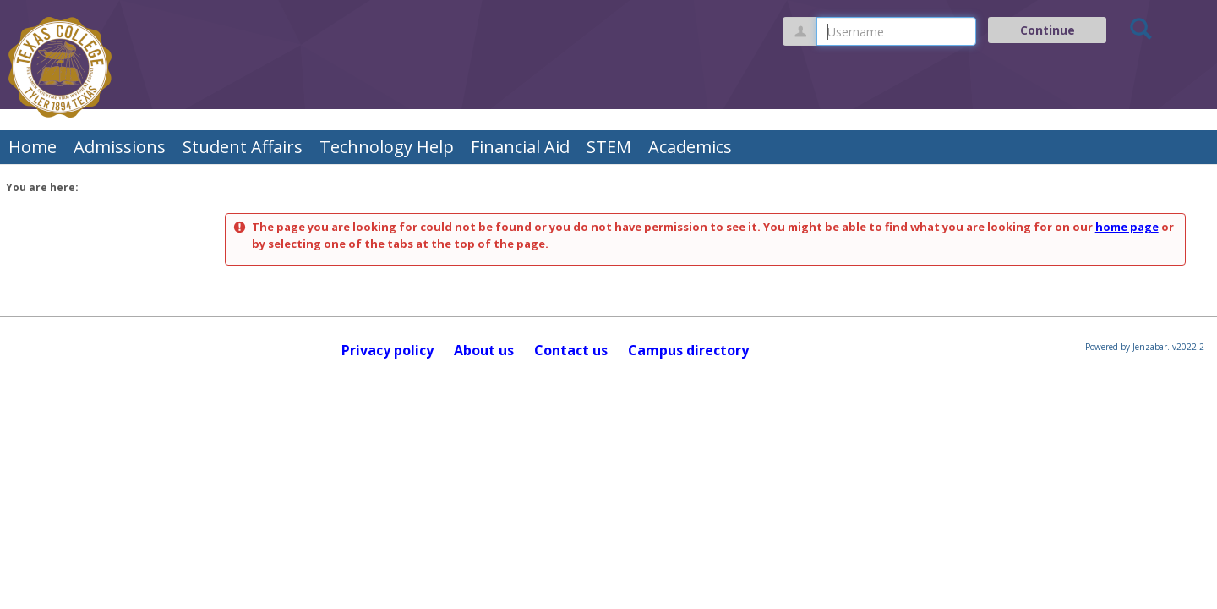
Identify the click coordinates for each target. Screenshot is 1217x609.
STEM (609, 146)
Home (32, 146)
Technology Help (386, 146)
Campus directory (688, 350)
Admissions (120, 146)
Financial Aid (520, 146)
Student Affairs (243, 146)
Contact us (571, 350)
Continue (1047, 30)
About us (484, 350)
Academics (690, 146)
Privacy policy (387, 350)
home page (1127, 226)
